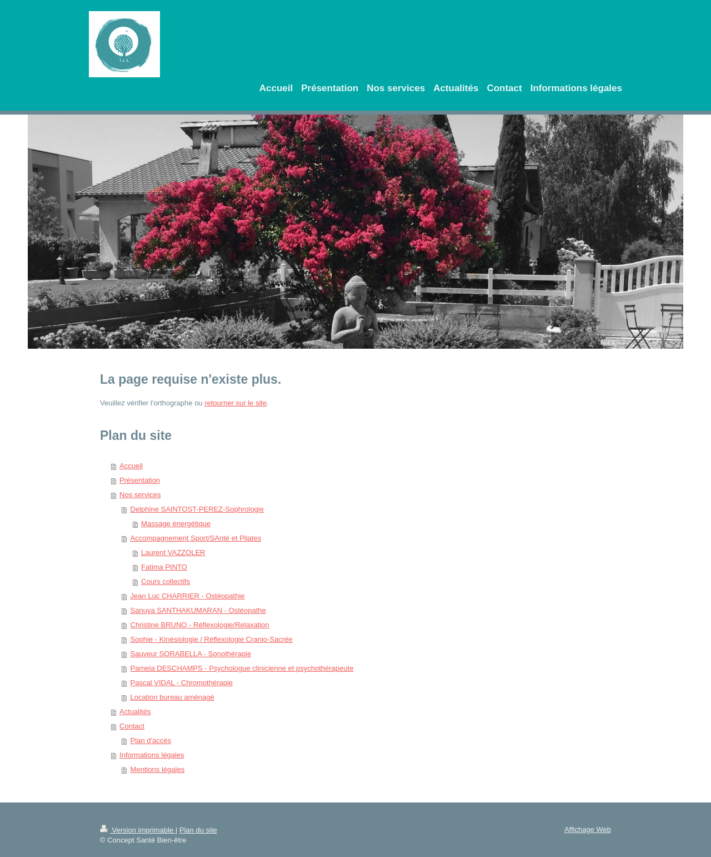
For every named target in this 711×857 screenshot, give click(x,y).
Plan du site (198, 830)
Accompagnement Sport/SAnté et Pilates (196, 538)
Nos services (140, 495)
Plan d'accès (151, 740)
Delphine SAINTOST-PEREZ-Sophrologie (197, 509)
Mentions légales (158, 769)
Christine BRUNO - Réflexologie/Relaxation (200, 625)
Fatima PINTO (164, 567)
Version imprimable (138, 830)
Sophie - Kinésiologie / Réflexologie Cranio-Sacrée (212, 639)
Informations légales (151, 755)
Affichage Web (587, 829)
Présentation (139, 480)
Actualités (135, 711)
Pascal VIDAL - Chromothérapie (182, 682)
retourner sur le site (235, 403)
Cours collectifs (165, 581)
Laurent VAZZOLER (173, 552)
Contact (131, 726)
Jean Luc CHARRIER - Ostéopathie (188, 596)
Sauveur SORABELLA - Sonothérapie (191, 654)
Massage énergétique (176, 523)
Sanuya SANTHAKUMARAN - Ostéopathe (198, 610)
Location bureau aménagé (172, 697)
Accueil (131, 466)
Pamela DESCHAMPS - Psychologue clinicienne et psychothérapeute (242, 668)
